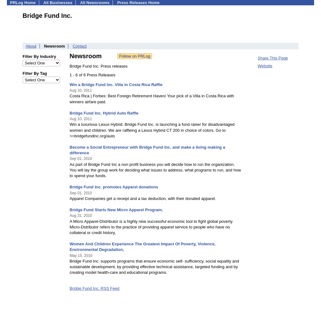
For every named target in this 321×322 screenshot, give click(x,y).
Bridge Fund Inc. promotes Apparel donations (114, 187)
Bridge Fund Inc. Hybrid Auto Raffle (104, 113)
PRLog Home (23, 2)
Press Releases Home (138, 2)
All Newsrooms (94, 2)
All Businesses (57, 2)
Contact (80, 46)
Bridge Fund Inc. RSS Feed (94, 288)
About (31, 46)
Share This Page (273, 58)
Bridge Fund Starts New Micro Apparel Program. (116, 209)
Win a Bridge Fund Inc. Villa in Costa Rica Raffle (116, 84)
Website (265, 66)
